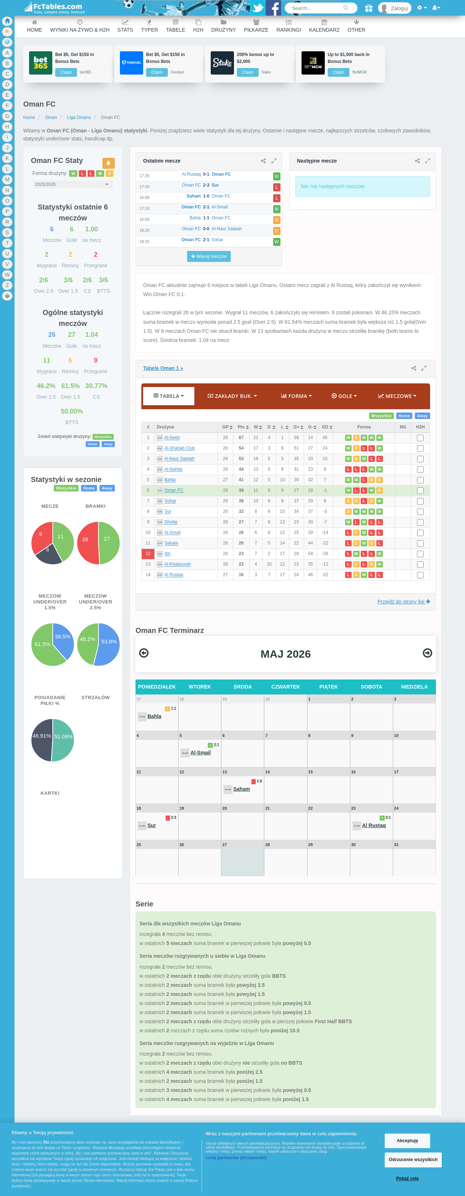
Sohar (170, 501)
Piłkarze (256, 26)
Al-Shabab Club (179, 448)
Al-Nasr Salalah (179, 459)
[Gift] (369, 8)
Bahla (170, 480)
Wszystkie (103, 437)
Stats (125, 26)
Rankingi (288, 26)
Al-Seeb (172, 437)
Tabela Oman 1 (163, 368)
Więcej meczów (209, 256)
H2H (198, 26)
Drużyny (223, 26)
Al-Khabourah (177, 564)
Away (108, 444)
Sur (168, 511)
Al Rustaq (173, 575)
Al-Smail (172, 532)
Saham (171, 543)
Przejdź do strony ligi (403, 602)
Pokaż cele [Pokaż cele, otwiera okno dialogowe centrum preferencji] (407, 1178)
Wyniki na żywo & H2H (79, 26)
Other (356, 26)
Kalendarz (324, 26)
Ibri (168, 554)
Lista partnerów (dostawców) (236, 1157)
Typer (149, 26)
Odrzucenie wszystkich (413, 1160)
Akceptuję (407, 1140)
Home (34, 26)
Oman (51, 117)
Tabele (175, 26)
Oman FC (174, 490)
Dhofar (171, 522)
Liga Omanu (79, 117)
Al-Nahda (173, 469)
